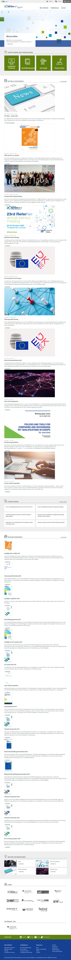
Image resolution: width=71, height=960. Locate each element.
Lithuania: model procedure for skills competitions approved (51, 522)
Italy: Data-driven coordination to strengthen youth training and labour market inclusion (51, 515)
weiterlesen (10, 44)
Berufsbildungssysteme (25, 947)
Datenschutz (55, 948)
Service (63, 8)
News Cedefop (63, 501)
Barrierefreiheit (55, 949)
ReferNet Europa (8, 949)
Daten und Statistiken (41, 949)
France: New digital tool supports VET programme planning (50, 507)
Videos (37, 950)
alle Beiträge (64, 81)
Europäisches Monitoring (26, 952)
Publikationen (55, 8)
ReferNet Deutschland (9, 947)
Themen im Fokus (24, 950)
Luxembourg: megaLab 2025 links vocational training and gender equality (18, 515)
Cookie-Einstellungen (57, 951)
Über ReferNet (44, 8)
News (37, 947)
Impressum (54, 946)
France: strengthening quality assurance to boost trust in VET (19, 507)
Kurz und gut (23, 949)
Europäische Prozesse (9, 952)
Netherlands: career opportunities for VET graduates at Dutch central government (19, 523)
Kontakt (38, 952)
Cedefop (6, 950)
